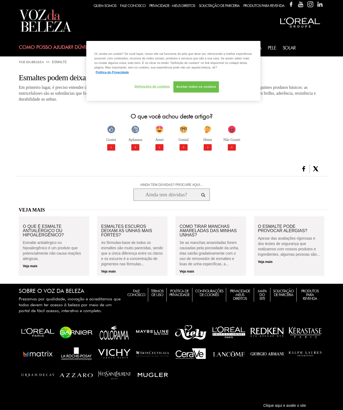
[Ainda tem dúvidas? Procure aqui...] (166, 195)
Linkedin (320, 4)
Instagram (310, 4)
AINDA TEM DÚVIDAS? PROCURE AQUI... (171, 184)
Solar (289, 48)
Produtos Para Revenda (263, 5)
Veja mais (30, 266)
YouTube (301, 4)
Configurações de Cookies (209, 293)
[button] (304, 168)
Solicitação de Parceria (219, 5)
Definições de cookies (152, 86)
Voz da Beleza (31, 62)
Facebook (291, 4)
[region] (173, 71)
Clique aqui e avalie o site (284, 405)
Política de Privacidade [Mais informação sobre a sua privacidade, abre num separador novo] (112, 72)
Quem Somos (105, 5)
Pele (272, 48)
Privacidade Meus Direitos (240, 295)
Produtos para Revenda (310, 295)
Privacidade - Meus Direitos (172, 5)
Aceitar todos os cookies (196, 86)
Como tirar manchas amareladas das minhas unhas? (208, 230)
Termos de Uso (157, 293)
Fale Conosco (133, 5)
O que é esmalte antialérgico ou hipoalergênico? (43, 230)
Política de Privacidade (179, 293)
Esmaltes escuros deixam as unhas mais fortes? (126, 230)
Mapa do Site (262, 295)
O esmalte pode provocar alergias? (282, 228)
